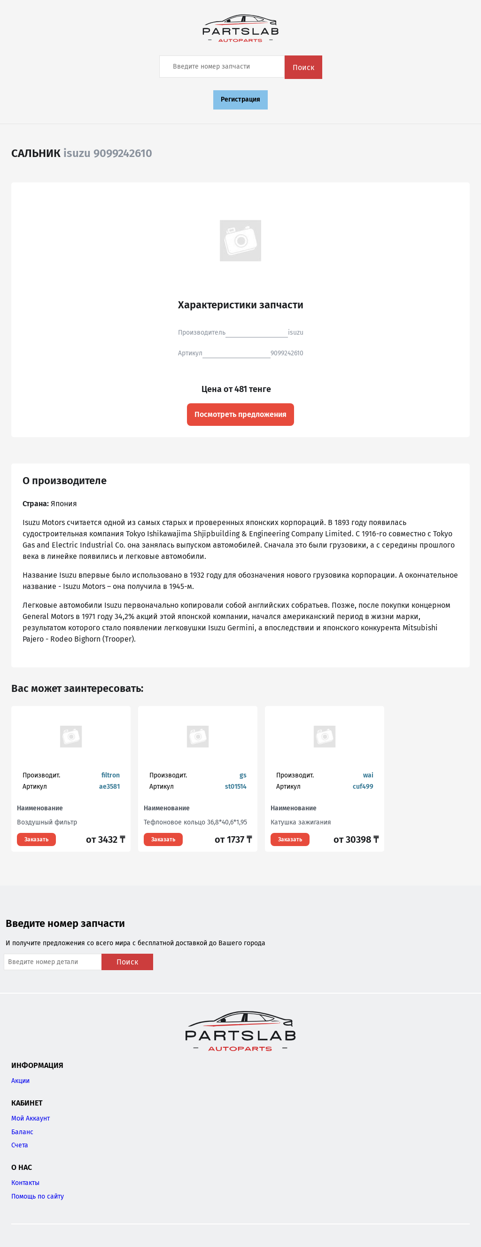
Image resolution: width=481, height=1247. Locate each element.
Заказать (36, 839)
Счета (19, 1145)
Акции (20, 1081)
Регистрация (240, 99)
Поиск (303, 67)
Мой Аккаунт (30, 1118)
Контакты (25, 1183)
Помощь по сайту (37, 1196)
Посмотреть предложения (240, 414)
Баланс (22, 1132)
